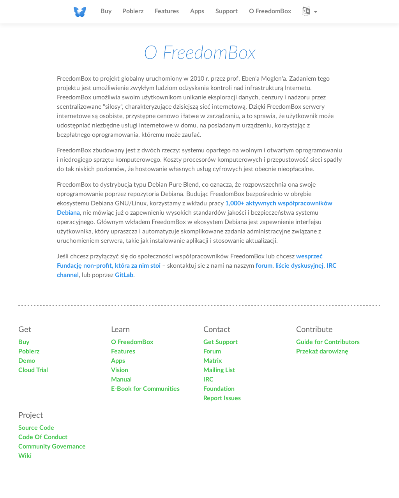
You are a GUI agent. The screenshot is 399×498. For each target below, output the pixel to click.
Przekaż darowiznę (322, 351)
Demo (26, 361)
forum (264, 266)
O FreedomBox (270, 11)
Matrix (212, 361)
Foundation (219, 389)
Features (167, 11)
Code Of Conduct (42, 437)
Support (226, 11)
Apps (197, 11)
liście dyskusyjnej (299, 266)
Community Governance (52, 446)
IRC (208, 379)
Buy (106, 11)
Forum (212, 351)
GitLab (124, 275)
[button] (309, 12)
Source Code (36, 428)
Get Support (220, 342)
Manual (121, 379)
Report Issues (222, 398)
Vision (119, 370)
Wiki (25, 456)
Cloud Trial (33, 370)
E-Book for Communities (145, 389)
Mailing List (219, 370)
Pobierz (132, 11)
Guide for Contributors (328, 342)
